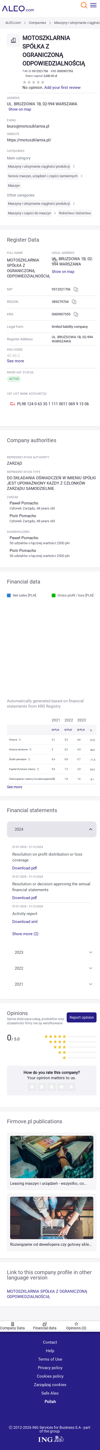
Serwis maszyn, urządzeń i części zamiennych (43, 176)
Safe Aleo (50, 1393)
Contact (50, 1342)
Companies (37, 23)
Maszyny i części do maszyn (29, 213)
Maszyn (14, 186)
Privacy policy (50, 1367)
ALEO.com (13, 23)
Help (50, 1350)
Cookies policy (50, 1376)
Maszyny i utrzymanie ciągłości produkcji (39, 166)
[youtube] (31, 1414)
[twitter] (70, 1415)
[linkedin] (51, 1415)
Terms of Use (50, 1359)
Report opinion (82, 1017)
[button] (51, 828)
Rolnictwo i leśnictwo (75, 213)
